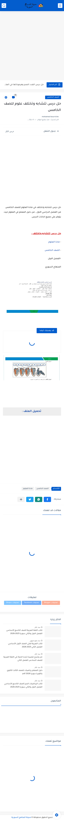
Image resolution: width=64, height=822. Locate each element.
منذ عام (37, 627)
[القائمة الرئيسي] (60, 5)
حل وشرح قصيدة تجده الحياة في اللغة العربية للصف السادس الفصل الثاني (22, 658)
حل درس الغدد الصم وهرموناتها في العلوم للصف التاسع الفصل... (23, 85)
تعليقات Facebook (31, 603)
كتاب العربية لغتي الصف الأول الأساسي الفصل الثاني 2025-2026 (25, 645)
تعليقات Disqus (12, 603)
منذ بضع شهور (35, 641)
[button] (47, 499)
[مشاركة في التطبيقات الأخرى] (21, 499)
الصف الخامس (53, 97)
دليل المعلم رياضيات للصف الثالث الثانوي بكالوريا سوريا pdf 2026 (24, 672)
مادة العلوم (54, 242)
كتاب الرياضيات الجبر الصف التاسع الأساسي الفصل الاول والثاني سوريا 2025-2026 (23, 685)
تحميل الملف (32, 411)
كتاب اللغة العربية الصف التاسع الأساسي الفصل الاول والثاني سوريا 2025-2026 (24, 632)
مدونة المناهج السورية (21, 818)
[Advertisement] (32, 46)
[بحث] (4, 5)
